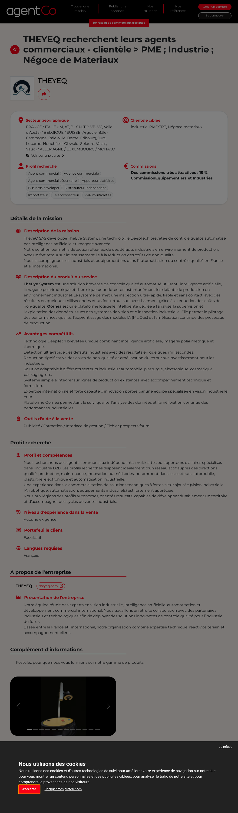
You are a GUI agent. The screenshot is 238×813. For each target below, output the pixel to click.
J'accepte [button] (29, 789)
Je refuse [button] (225, 746)
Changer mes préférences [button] (63, 789)
